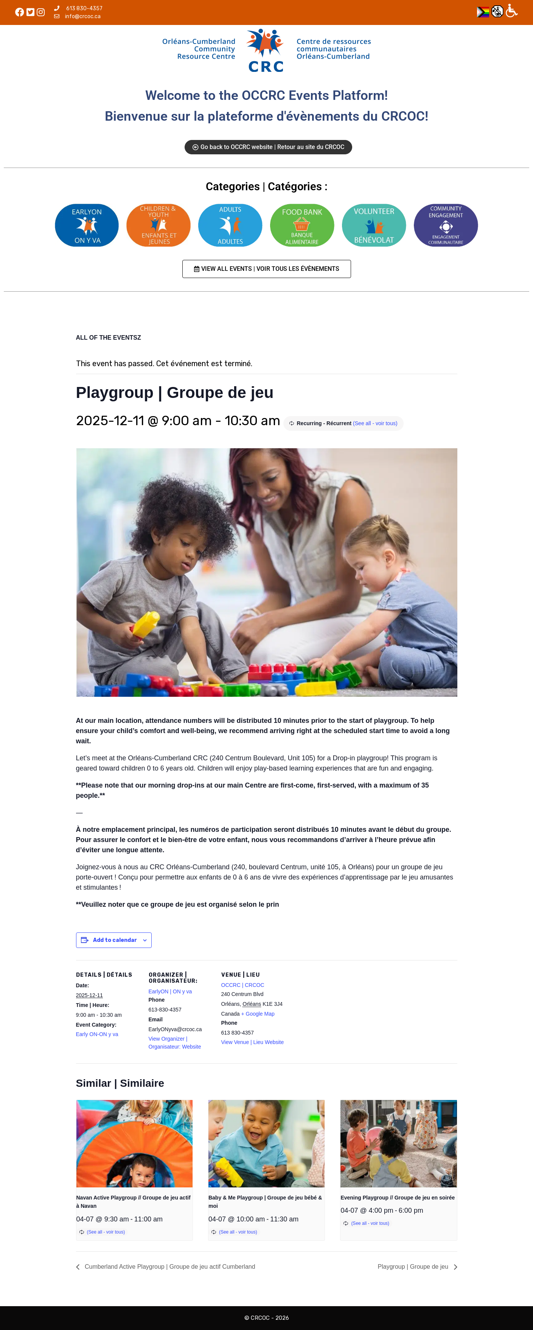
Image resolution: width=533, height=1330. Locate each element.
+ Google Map (257, 1014)
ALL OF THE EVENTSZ (108, 337)
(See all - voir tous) (375, 423)
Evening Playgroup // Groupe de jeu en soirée (397, 1198)
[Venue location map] (334, 1012)
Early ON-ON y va (97, 1034)
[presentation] (134, 1143)
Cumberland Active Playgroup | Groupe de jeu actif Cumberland (169, 1266)
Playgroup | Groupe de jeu (414, 1266)
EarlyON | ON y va (170, 991)
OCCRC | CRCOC (242, 985)
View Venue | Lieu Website (252, 1042)
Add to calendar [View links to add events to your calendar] (115, 940)
